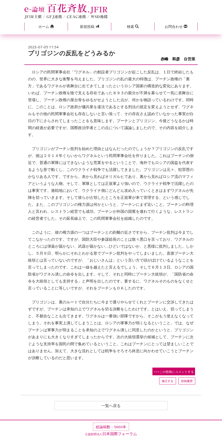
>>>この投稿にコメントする (174, 372)
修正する (167, 381)
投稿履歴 (187, 381)
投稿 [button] (89, 26)
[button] (46, 26)
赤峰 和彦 (170, 59)
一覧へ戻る (111, 405)
